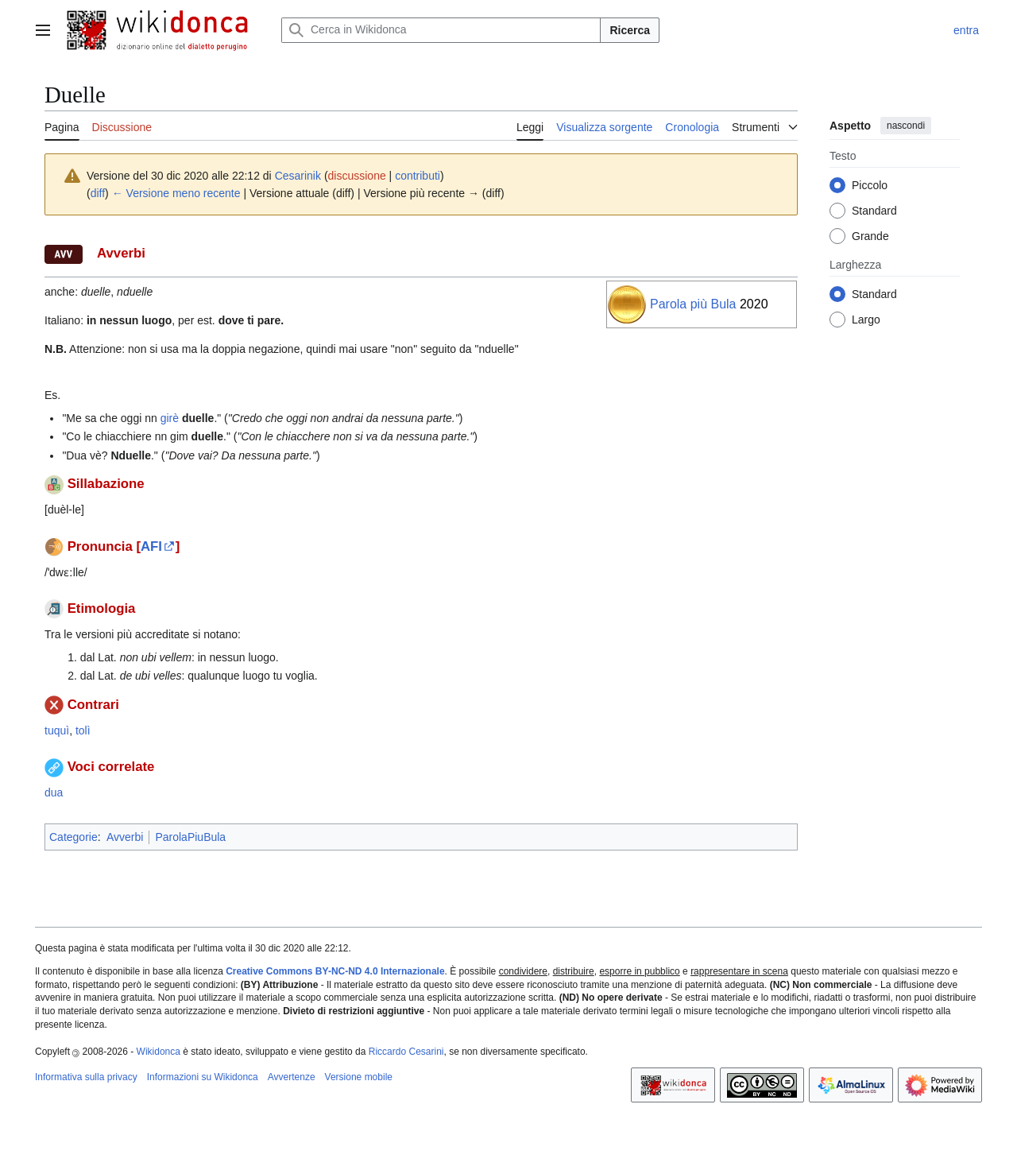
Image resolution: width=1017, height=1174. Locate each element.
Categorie (73, 837)
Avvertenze (291, 1077)
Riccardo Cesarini (406, 1051)
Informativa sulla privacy (86, 1077)
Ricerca (629, 30)
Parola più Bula (693, 304)
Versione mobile (358, 1077)
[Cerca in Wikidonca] (441, 30)
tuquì (56, 730)
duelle (198, 418)
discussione (357, 175)
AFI (151, 546)
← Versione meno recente (176, 193)
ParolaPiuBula (190, 837)
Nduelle (130, 455)
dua (53, 792)
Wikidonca (158, 1051)
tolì (83, 730)
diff (98, 193)
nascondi (906, 125)
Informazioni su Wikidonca (202, 1077)
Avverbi (124, 837)
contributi (417, 175)
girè (169, 418)
